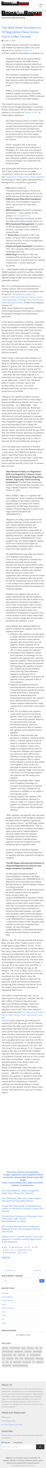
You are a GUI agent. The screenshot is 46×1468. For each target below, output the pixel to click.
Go (40, 1447)
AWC (36, 1348)
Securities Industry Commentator (12, 1425)
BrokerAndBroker (7, 1351)
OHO (16, 1358)
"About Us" (27, 50)
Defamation (39, 1358)
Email (21, 1358)
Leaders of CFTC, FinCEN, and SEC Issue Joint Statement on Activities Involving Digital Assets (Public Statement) (22, 1239)
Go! (42, 1280)
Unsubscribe (17, 1442)
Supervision (39, 1362)
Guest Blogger (37, 1351)
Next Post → (38, 1270)
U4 (3, 1362)
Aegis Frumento (7, 1355)
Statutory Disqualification (20, 1365)
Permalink (5, 1257)
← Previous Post (9, 1270)
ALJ (11, 1362)
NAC (7, 1362)
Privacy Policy (15, 1466)
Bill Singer (23, 1252)
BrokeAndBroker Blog (8, 1421)
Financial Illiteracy (25, 1250)
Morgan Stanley (29, 1358)
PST (33, 1362)
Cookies (32, 1466)
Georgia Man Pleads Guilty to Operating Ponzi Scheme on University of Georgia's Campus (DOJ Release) (23, 1208)
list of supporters (21, 215)
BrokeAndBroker (10, 1252)
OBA (14, 1355)
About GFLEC (31, 112)
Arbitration (30, 1348)
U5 (27, 1355)
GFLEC (28, 1247)
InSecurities (10, 1358)
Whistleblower (6, 1365)
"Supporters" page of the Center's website (24, 177)
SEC (14, 1250)
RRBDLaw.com (6, 1417)
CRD (3, 1358)
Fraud (36, 1247)
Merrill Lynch (17, 1362)
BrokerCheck (27, 1362)
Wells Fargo (21, 1355)
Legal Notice (24, 1466)
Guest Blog (28, 1351)
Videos (7, 1250)
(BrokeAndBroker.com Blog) (13, 1221)
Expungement (19, 1351)
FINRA (5, 1247)
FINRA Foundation (17, 1247)
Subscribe (6, 1442)
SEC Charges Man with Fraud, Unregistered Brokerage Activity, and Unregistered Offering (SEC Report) (21, 1229)
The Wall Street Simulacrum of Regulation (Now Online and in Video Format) (21, 32)
